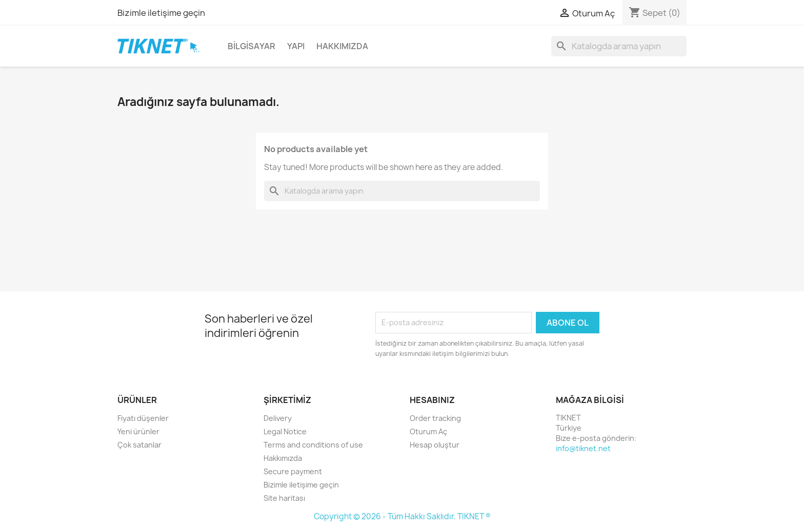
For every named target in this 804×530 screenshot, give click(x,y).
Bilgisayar (251, 46)
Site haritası (284, 498)
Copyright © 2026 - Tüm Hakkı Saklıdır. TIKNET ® (402, 516)
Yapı (296, 46)
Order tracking (435, 418)
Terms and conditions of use (313, 445)
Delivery (278, 418)
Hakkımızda (342, 46)
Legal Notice (285, 431)
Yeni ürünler (138, 431)
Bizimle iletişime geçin (161, 12)
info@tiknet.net (583, 448)
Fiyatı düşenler (143, 418)
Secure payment (293, 471)
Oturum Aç (428, 431)
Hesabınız (432, 400)
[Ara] (619, 46)
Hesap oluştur (434, 445)
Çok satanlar (139, 445)
